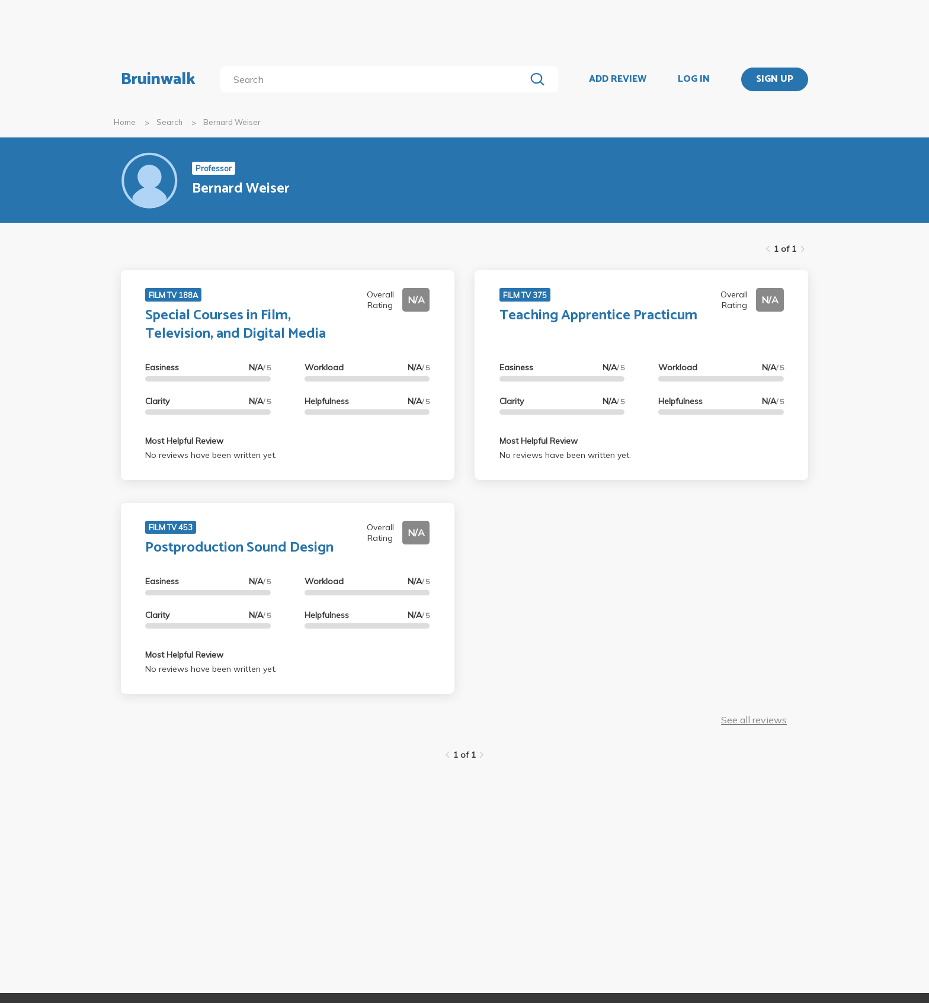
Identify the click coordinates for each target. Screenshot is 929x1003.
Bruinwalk (158, 79)
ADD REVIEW (617, 79)
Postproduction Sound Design (239, 547)
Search (169, 122)
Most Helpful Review (184, 440)
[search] (375, 79)
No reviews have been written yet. (211, 455)
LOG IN (694, 79)
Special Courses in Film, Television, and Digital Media (235, 324)
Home (125, 122)
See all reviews (754, 720)
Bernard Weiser (232, 122)
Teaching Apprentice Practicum (598, 315)
